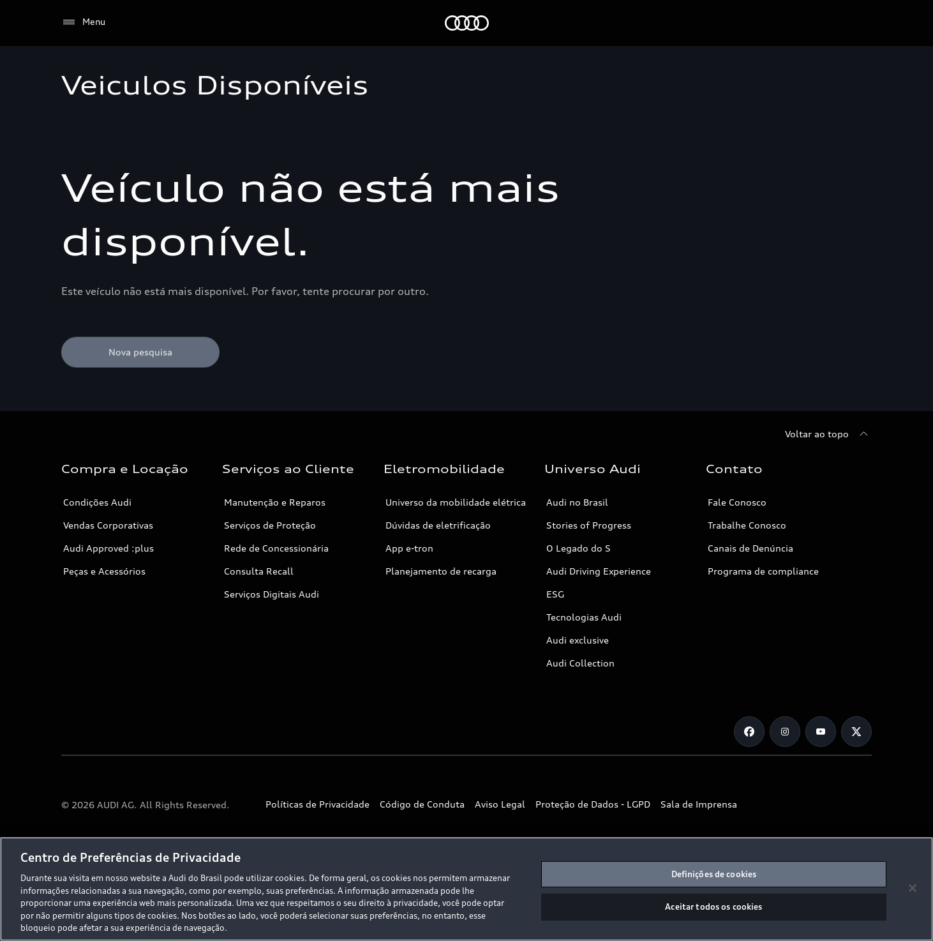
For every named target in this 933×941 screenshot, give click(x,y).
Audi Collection (580, 663)
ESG (555, 594)
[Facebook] (749, 731)
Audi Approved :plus (108, 548)
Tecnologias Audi (584, 617)
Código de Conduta (422, 804)
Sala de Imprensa (699, 804)
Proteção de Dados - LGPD (592, 804)
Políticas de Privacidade (317, 804)
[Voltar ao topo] (828, 434)
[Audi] (467, 23)
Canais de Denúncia (750, 548)
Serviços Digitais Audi (271, 594)
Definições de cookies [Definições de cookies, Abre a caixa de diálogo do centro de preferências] (714, 874)
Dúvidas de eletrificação (438, 525)
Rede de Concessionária (276, 548)
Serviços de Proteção (270, 525)
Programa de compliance (763, 571)
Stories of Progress (588, 525)
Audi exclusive (577, 640)
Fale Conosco (737, 502)
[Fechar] (913, 888)
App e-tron (409, 548)
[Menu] (83, 22)
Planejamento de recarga (440, 571)
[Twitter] (856, 731)
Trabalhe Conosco (747, 525)
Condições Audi (97, 502)
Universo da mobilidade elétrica (455, 502)
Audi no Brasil (577, 502)
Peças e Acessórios (104, 571)
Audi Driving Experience (598, 571)
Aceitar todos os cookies (713, 906)
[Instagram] (785, 731)
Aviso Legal (500, 804)
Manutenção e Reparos (274, 502)
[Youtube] (820, 731)
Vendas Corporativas (108, 525)
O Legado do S (578, 548)
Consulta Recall (259, 571)
